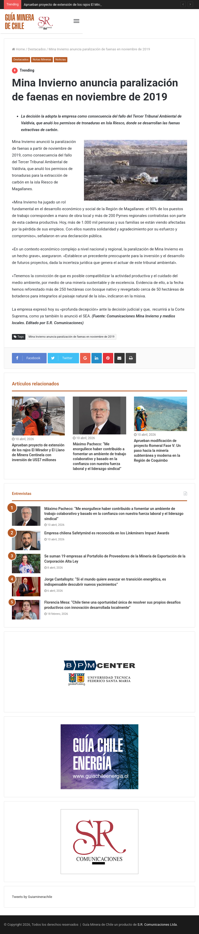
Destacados (37, 49)
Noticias (60, 59)
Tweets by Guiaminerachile (32, 897)
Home (18, 49)
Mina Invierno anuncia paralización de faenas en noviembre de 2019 (71, 336)
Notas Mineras (42, 59)
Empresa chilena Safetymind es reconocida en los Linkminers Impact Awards (106, 533)
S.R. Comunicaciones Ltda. (158, 924)
